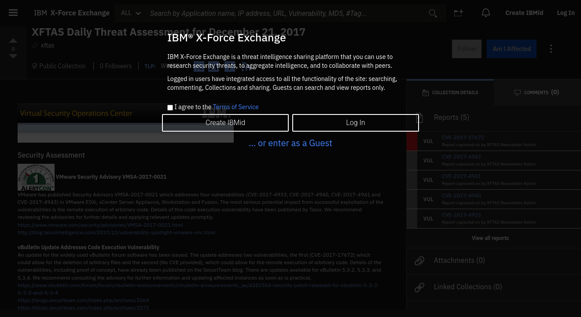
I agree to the (216, 107)
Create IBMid (225, 122)
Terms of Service (236, 107)
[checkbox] (170, 108)
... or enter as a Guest (290, 143)
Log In (355, 122)
